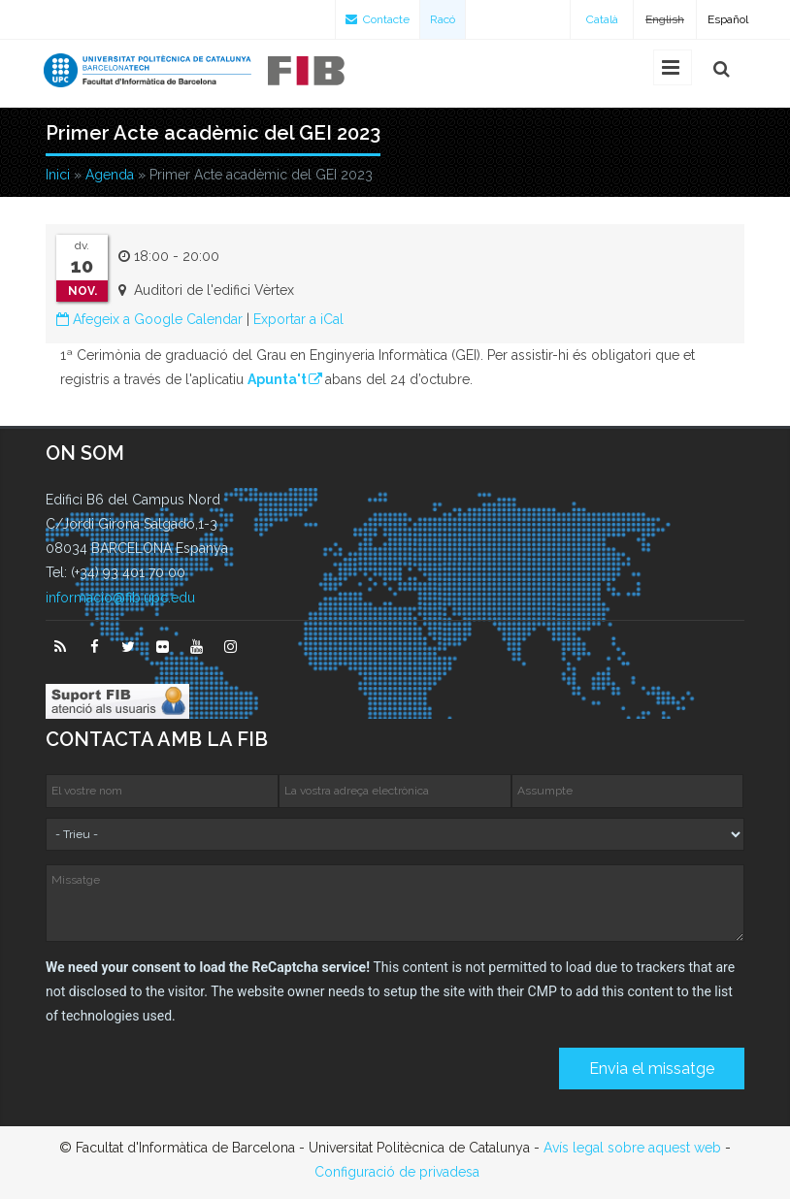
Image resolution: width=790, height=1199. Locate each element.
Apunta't (277, 379)
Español (728, 19)
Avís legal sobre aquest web (632, 1147)
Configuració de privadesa (396, 1172)
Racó (442, 19)
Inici (58, 174)
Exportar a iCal (298, 319)
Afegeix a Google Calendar (149, 319)
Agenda (109, 174)
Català (602, 19)
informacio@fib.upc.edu (120, 597)
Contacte (378, 19)
